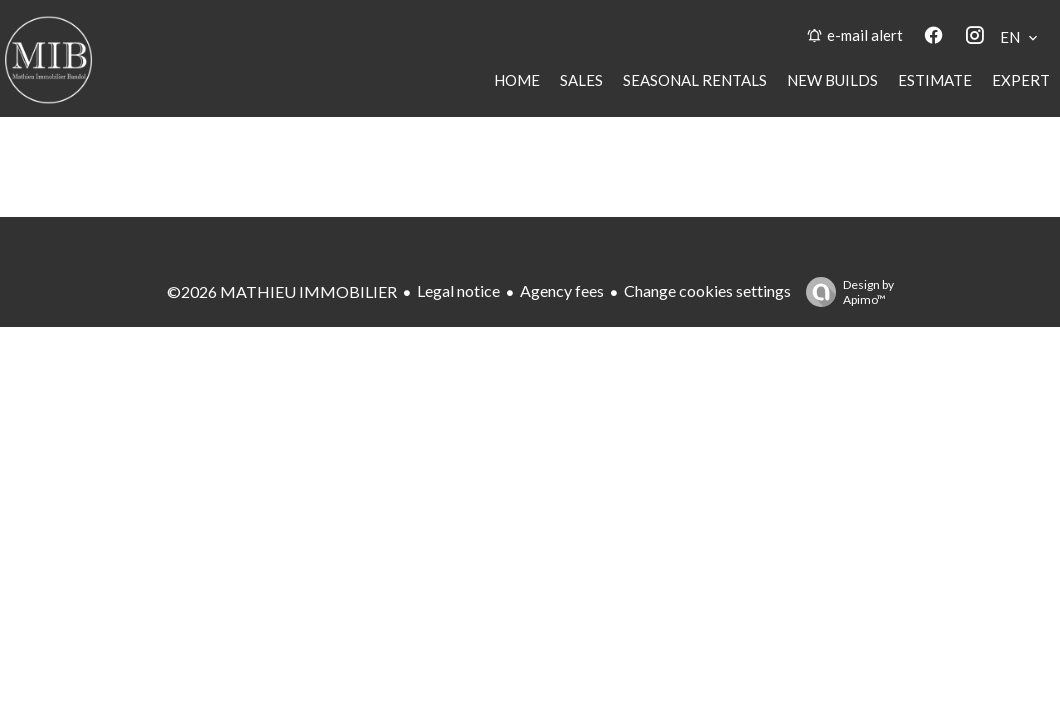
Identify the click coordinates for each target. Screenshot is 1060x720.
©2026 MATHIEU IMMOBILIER (282, 291)
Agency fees (562, 290)
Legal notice (458, 290)
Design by (845, 292)
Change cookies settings (707, 290)
